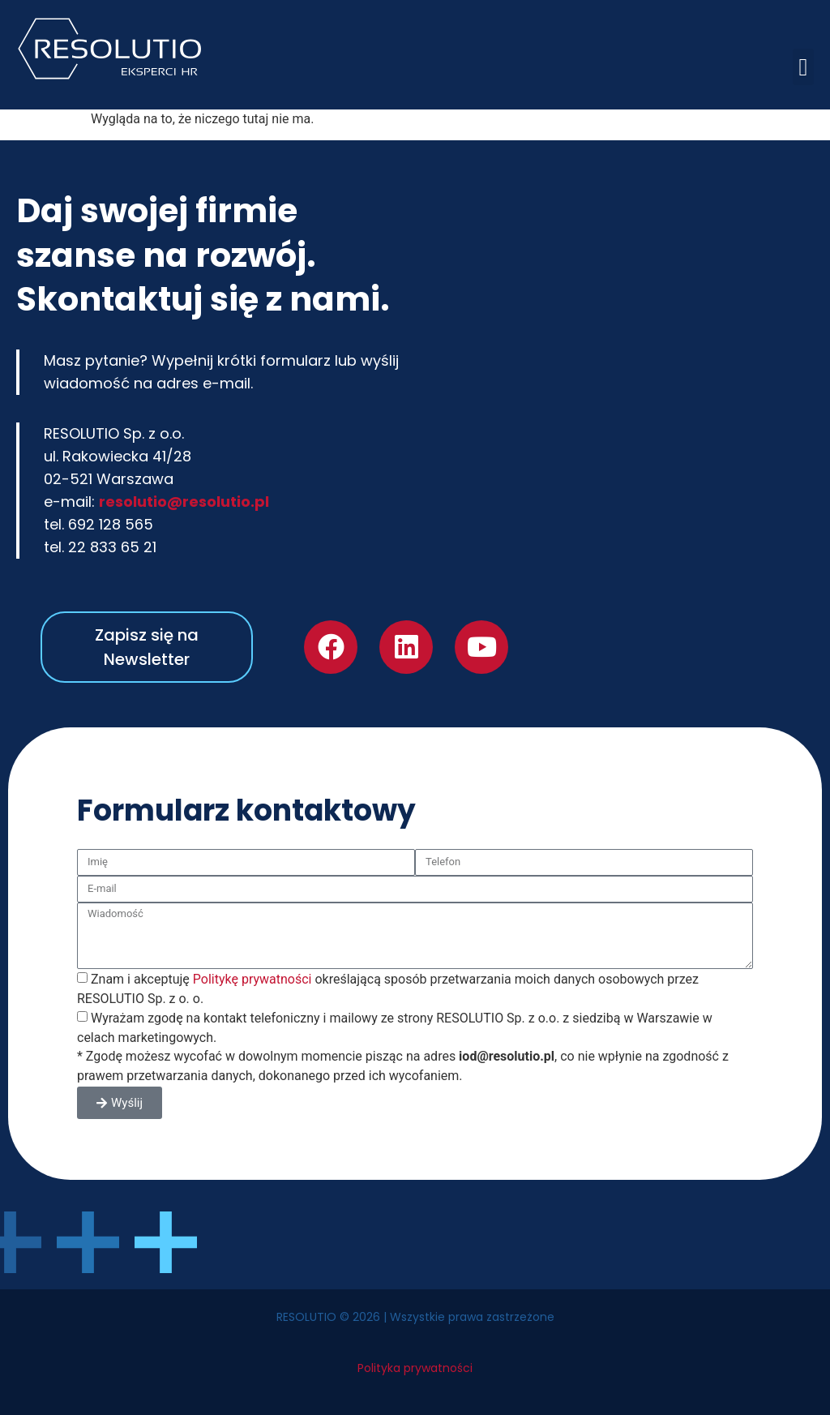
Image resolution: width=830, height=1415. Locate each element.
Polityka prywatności (415, 1368)
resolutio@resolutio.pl (184, 501)
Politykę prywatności (252, 979)
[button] (803, 67)
